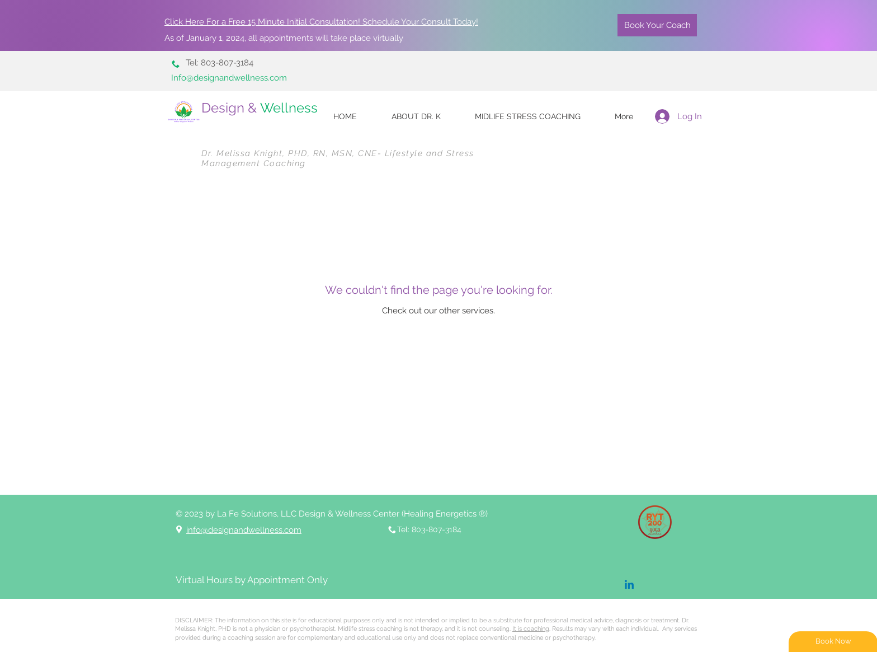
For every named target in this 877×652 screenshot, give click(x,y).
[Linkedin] (629, 585)
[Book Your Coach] (657, 25)
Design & (261, 108)
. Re (535, 628)
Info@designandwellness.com (229, 78)
